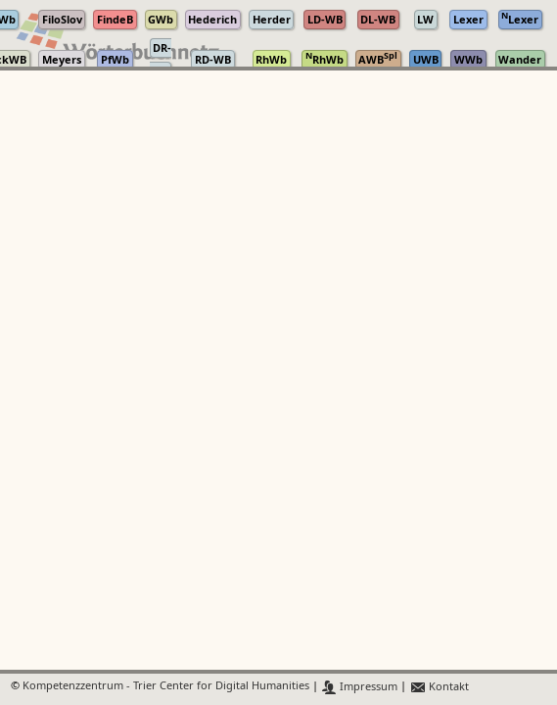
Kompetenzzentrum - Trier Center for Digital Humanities (166, 687)
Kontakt (439, 687)
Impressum (359, 687)
